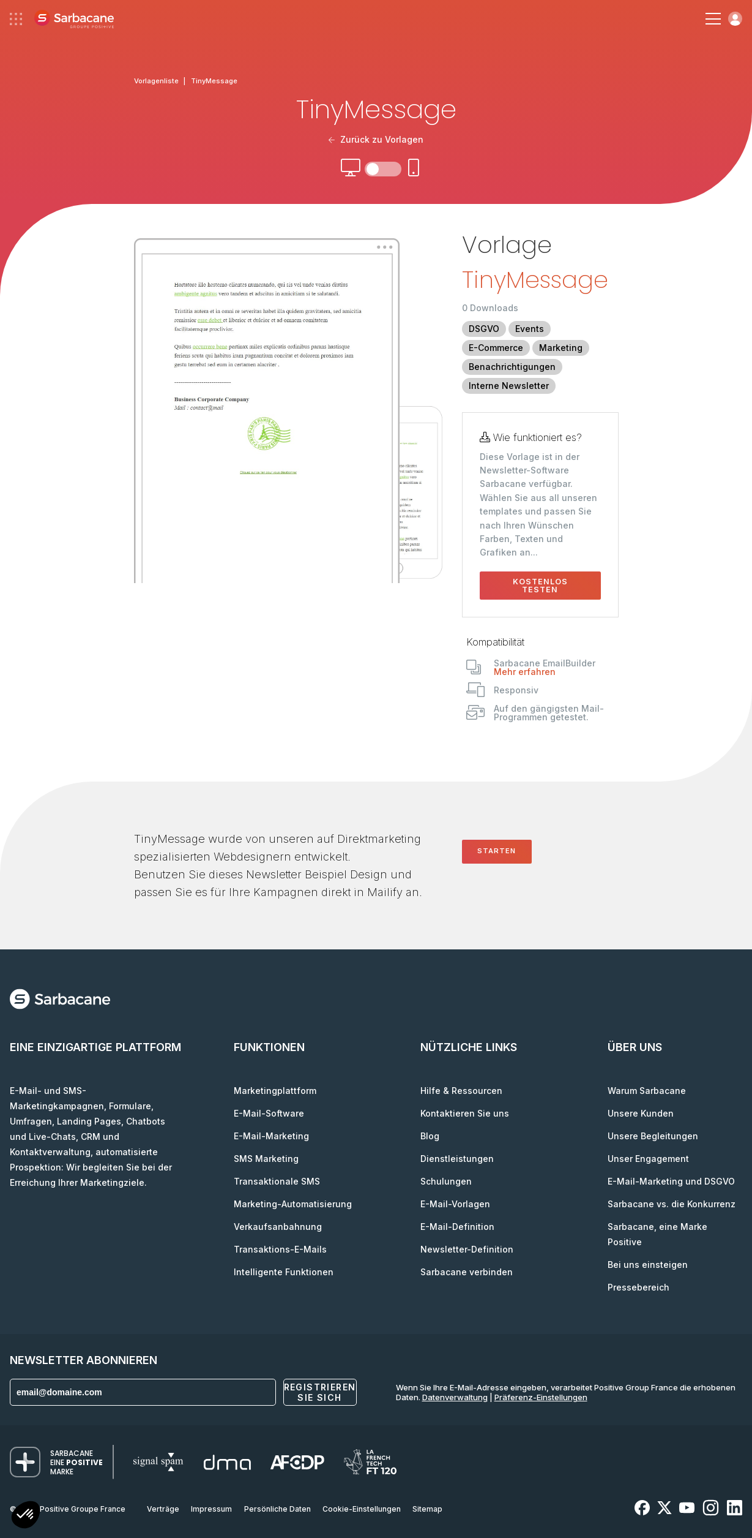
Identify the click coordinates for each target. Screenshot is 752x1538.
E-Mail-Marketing (271, 1136)
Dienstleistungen (457, 1158)
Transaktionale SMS (277, 1181)
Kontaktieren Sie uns (464, 1113)
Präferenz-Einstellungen (540, 1397)
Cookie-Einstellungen (361, 1508)
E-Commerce (496, 347)
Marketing (561, 347)
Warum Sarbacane (647, 1090)
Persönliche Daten (277, 1508)
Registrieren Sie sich (320, 1392)
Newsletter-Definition (466, 1249)
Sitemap (427, 1508)
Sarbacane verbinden (466, 1272)
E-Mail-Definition (457, 1226)
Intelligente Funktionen (283, 1272)
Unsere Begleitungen (653, 1136)
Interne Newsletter (509, 385)
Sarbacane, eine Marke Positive (657, 1234)
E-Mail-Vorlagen (455, 1204)
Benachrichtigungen (512, 366)
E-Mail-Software (269, 1113)
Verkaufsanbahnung (278, 1226)
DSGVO (484, 328)
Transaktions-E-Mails (280, 1249)
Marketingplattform (275, 1090)
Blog (429, 1136)
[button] (25, 1516)
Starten (496, 850)
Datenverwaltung (455, 1397)
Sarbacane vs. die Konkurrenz (671, 1204)
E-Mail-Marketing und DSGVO (671, 1181)
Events (529, 328)
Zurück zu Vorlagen (376, 139)
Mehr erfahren (525, 671)
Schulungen (446, 1181)
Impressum (211, 1508)
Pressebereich (638, 1287)
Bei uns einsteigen (648, 1264)
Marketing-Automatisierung (293, 1204)
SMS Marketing (266, 1158)
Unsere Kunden (641, 1113)
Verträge (163, 1508)
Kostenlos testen (540, 585)
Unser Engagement (648, 1158)
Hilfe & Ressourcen (461, 1090)
